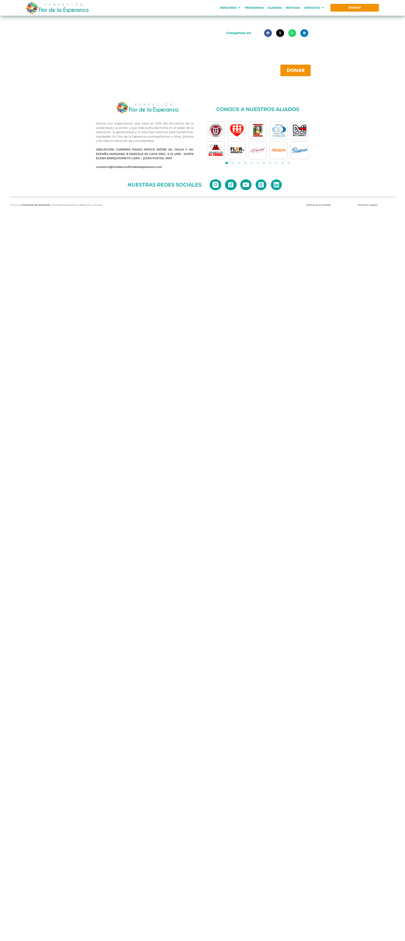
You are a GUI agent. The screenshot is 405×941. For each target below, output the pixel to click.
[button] (230, 8)
